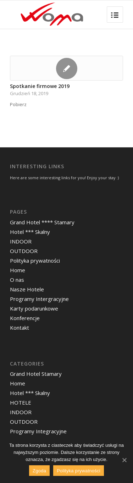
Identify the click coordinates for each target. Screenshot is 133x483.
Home (17, 270)
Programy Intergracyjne (39, 298)
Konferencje (25, 318)
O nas (17, 279)
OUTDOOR (24, 250)
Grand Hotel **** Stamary (42, 222)
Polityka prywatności (35, 260)
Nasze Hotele (27, 289)
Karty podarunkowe (34, 308)
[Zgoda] (124, 459)
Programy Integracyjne (38, 431)
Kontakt (19, 327)
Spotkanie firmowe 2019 (40, 86)
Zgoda (39, 470)
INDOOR (21, 241)
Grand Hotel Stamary (36, 373)
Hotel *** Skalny (30, 231)
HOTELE (20, 402)
